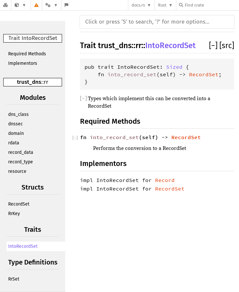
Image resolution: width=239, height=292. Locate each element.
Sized (174, 67)
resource (17, 171)
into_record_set (131, 74)
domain (16, 133)
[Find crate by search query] (211, 5)
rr (46, 82)
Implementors (22, 63)
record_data (20, 152)
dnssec (15, 124)
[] (214, 45)
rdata (13, 143)
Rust (162, 5)
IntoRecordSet (23, 246)
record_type (20, 162)
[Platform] (51, 5)
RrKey (14, 213)
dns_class (18, 114)
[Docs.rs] (5, 5)
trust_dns (29, 82)
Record (165, 180)
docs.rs (138, 5)
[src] (226, 45)
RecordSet (18, 204)
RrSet (13, 279)
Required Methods (27, 54)
